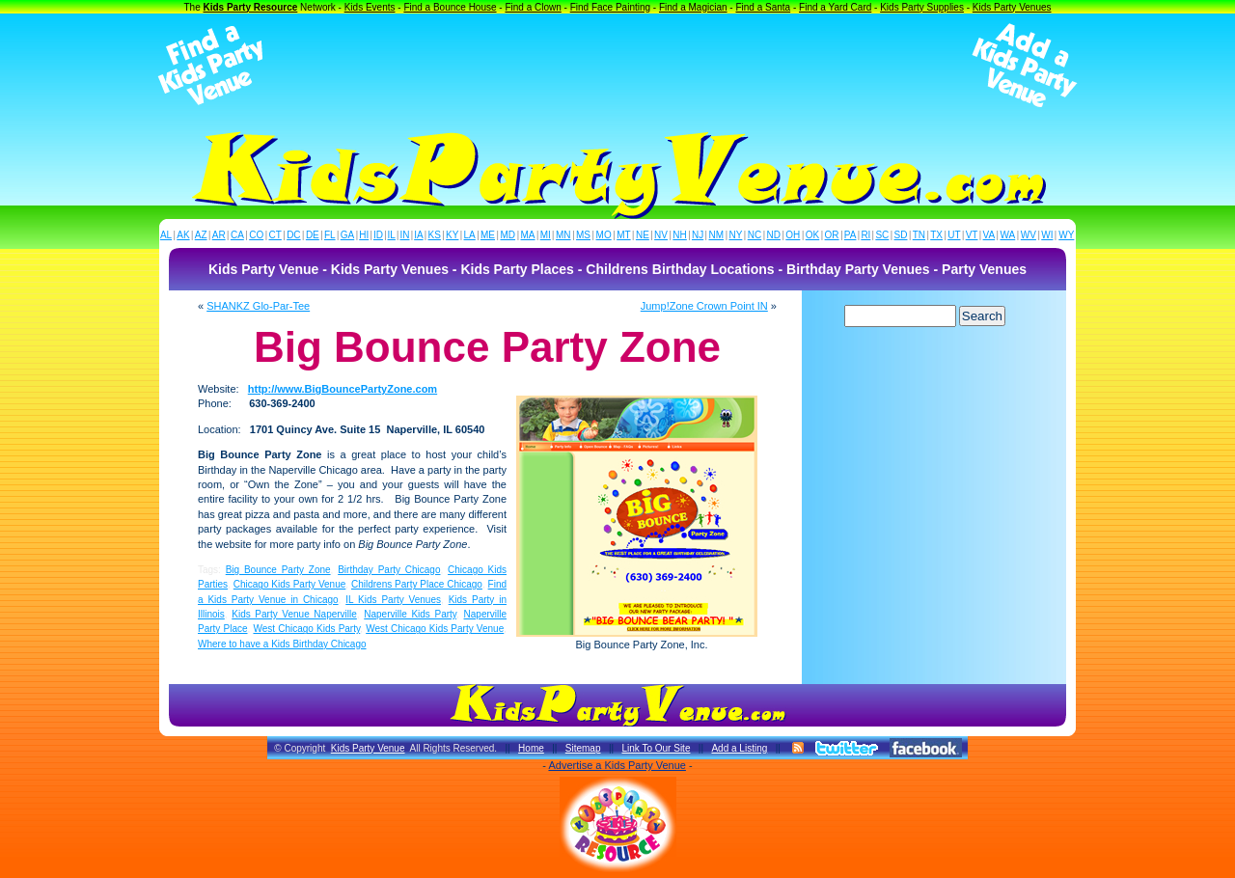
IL (392, 235)
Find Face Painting (610, 7)
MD (508, 235)
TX (936, 235)
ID (378, 235)
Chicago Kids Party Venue (289, 584)
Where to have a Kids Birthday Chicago (282, 644)
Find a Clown (533, 7)
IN (404, 235)
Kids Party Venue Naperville (294, 614)
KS (434, 235)
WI (1047, 235)
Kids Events (370, 7)
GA (347, 235)
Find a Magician (693, 7)
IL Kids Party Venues (393, 599)
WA (1008, 235)
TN (919, 235)
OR (832, 235)
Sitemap (583, 748)
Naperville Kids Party (410, 614)
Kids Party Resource (251, 7)
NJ (697, 235)
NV (661, 235)
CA (237, 235)
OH (792, 235)
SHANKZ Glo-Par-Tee (258, 306)
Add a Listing (739, 748)
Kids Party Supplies (922, 7)
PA (850, 235)
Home (531, 748)
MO (604, 235)
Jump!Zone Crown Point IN (704, 306)
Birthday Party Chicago (389, 569)
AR (219, 235)
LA (470, 235)
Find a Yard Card (835, 7)
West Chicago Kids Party (306, 628)
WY (1066, 235)
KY (452, 235)
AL (166, 235)
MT (623, 235)
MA (528, 235)
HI (364, 235)
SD (901, 235)
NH (679, 235)
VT (972, 235)
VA (989, 235)
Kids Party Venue (368, 748)
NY (735, 235)
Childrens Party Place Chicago (416, 584)
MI (545, 235)
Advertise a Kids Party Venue (616, 765)
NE (642, 235)
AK (183, 235)
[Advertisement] (617, 65)
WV (1028, 235)
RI (865, 235)
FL (330, 235)
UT (953, 235)
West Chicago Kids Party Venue (435, 628)
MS (583, 235)
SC (882, 235)
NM (717, 235)
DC (293, 235)
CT (275, 235)
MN (563, 235)
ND (774, 235)
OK (812, 235)
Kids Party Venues (1012, 7)
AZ (201, 235)
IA (418, 235)
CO (256, 235)
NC (754, 235)
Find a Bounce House (449, 7)
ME (487, 235)
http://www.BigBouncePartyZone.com (342, 389)
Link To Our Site (655, 748)
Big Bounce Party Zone (278, 569)
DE (312, 235)
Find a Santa (762, 7)
